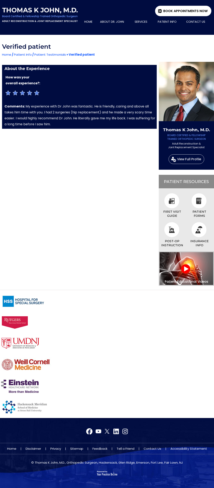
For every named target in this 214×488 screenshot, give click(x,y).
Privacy (55, 448)
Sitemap (76, 448)
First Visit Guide (172, 214)
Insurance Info (199, 243)
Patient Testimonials (50, 54)
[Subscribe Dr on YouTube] (107, 431)
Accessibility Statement (188, 448)
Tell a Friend (125, 448)
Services (141, 22)
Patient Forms (199, 214)
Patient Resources (186, 181)
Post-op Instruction (172, 243)
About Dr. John (112, 22)
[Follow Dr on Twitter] (98, 431)
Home (88, 22)
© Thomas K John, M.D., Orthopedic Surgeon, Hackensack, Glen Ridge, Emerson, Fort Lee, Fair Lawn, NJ (107, 462)
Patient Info (167, 22)
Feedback (99, 448)
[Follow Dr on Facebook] (89, 431)
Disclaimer (33, 448)
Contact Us (195, 22)
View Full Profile (189, 159)
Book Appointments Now (185, 11)
